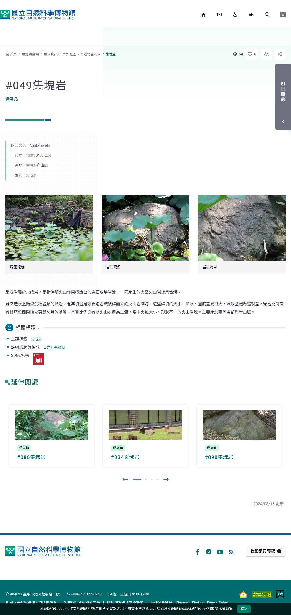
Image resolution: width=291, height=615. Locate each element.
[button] (267, 14)
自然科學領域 (54, 347)
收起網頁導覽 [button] (262, 551)
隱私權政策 (224, 608)
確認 (244, 609)
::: (194, 14)
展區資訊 (51, 54)
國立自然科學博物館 (37, 14)
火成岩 (36, 339)
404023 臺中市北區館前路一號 (32, 594)
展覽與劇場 (30, 54)
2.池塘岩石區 (91, 54)
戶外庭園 (69, 54)
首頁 (13, 54)
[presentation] (125, 479)
